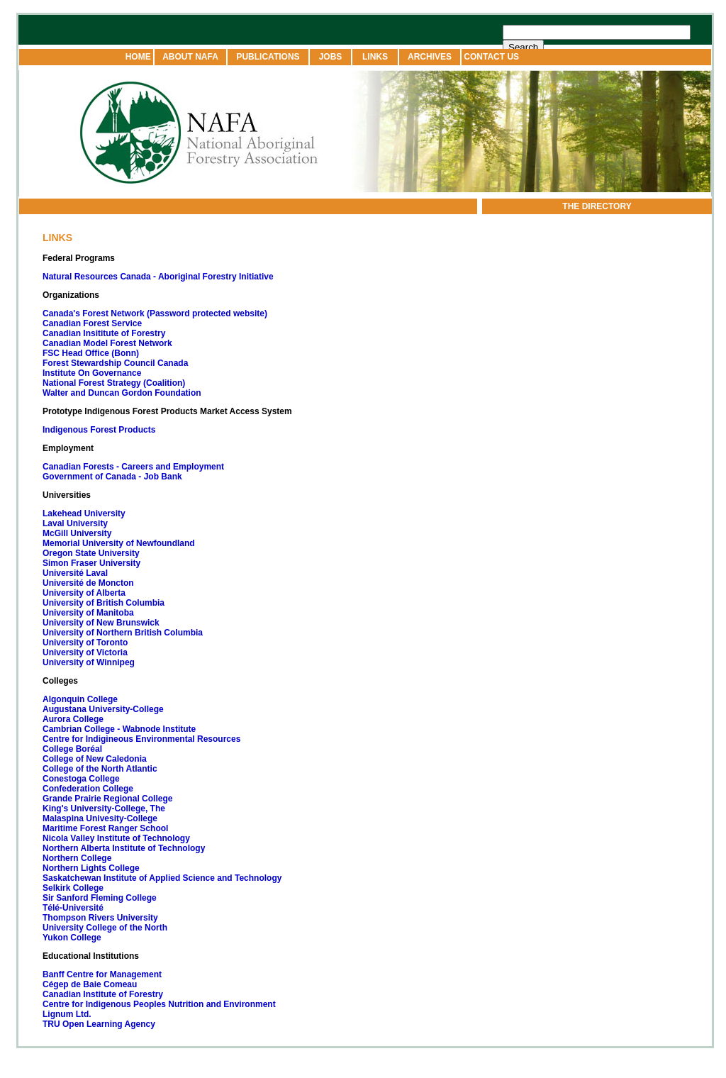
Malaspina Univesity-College (100, 818)
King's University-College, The (104, 808)
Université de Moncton (88, 583)
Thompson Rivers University (100, 918)
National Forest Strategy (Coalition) (114, 383)
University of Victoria (85, 652)
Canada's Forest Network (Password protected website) (156, 313)
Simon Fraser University (91, 563)
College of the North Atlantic (100, 769)
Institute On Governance (92, 373)
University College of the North (105, 928)
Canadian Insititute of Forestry (104, 333)
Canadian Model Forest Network (107, 343)
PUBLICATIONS (267, 57)
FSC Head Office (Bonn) (91, 353)
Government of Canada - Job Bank (112, 477)
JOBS (330, 57)
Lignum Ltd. (67, 1014)
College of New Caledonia (95, 759)
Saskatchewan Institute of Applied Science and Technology (162, 878)
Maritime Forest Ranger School (105, 828)
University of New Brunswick (101, 623)
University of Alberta (84, 593)
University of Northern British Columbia (123, 633)
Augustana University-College (103, 709)
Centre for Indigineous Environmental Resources (141, 739)
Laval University (75, 523)
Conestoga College (81, 779)
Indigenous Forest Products (99, 430)
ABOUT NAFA (190, 57)
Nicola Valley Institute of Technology (116, 838)
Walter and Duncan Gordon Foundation (122, 393)
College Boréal (72, 749)
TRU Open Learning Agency (99, 1024)
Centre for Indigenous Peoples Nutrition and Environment (159, 1004)
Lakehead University (84, 513)
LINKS (375, 57)
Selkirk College (73, 888)
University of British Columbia (103, 603)
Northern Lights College (91, 868)
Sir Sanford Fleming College (100, 898)
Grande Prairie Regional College (107, 799)
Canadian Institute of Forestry (103, 994)
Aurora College (73, 719)
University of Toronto (85, 643)
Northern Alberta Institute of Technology (124, 848)
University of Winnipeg (89, 662)
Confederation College (88, 789)
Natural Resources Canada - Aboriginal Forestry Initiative (158, 277)
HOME (139, 57)
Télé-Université (73, 908)
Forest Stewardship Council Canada (115, 363)
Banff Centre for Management (102, 974)
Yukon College (72, 938)
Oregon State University (91, 553)
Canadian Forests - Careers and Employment (133, 467)
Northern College (77, 858)
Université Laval (75, 573)
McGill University (77, 533)
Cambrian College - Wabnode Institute (119, 729)
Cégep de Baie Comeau (90, 984)
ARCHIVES (430, 57)
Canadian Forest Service (92, 323)
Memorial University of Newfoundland (119, 543)
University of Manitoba (88, 613)
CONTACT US (490, 57)
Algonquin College (80, 699)
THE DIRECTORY (596, 206)
